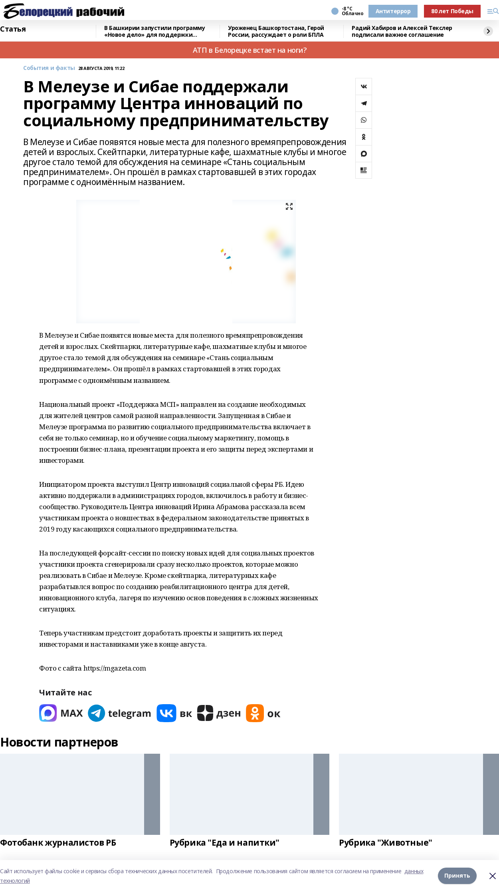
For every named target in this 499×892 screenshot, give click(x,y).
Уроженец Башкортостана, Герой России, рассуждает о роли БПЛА (276, 31)
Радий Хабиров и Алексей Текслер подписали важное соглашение (402, 31)
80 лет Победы (452, 11)
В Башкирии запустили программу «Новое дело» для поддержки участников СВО (154, 31)
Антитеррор (393, 11)
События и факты (49, 68)
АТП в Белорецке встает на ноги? (250, 50)
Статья (13, 29)
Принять (457, 876)
